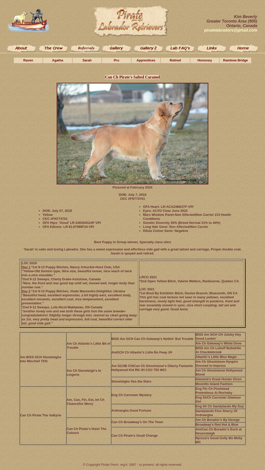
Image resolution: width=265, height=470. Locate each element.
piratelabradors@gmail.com (230, 30)
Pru (116, 60)
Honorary (204, 60)
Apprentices (146, 60)
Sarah (86, 60)
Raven (28, 60)
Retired (175, 60)
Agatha (57, 60)
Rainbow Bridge (235, 60)
